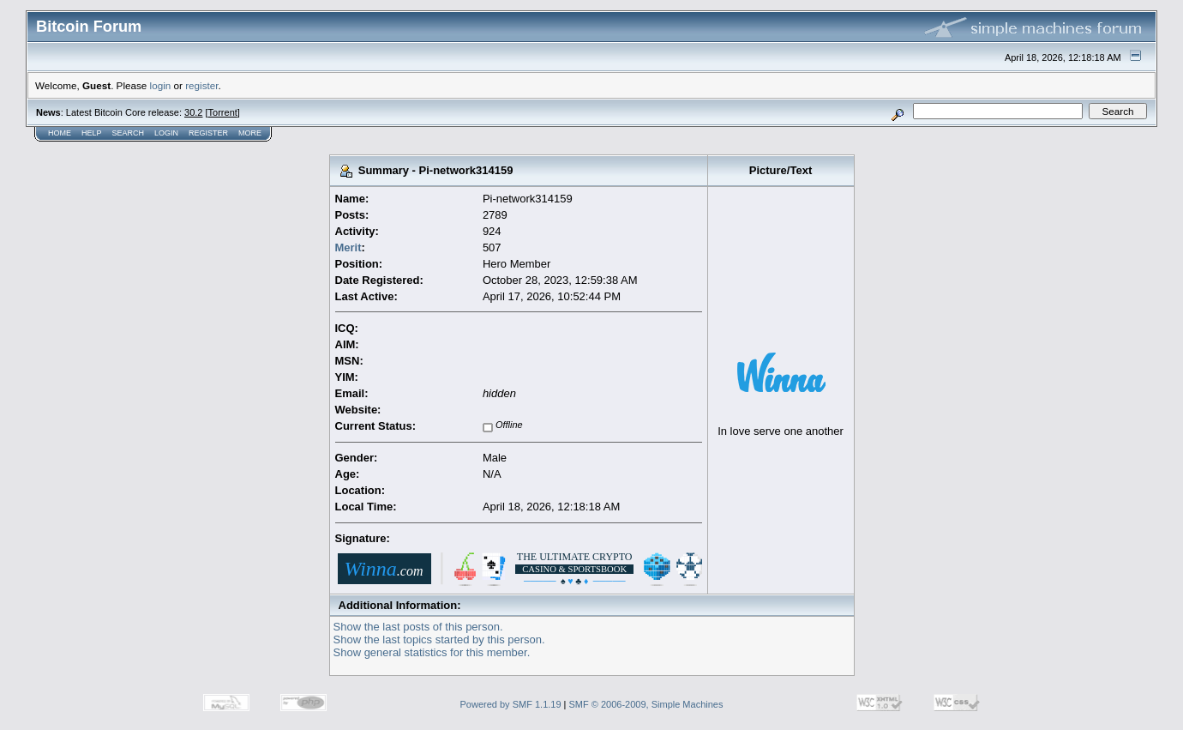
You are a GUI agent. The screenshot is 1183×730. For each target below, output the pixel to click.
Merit (348, 247)
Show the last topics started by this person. (439, 639)
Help (91, 133)
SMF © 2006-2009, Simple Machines (646, 704)
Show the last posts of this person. (418, 626)
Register (208, 133)
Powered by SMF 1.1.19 (510, 704)
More (249, 133)
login (160, 85)
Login (166, 133)
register (201, 85)
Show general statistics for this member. (432, 652)
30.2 (193, 112)
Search (128, 133)
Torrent (222, 112)
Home (59, 133)
